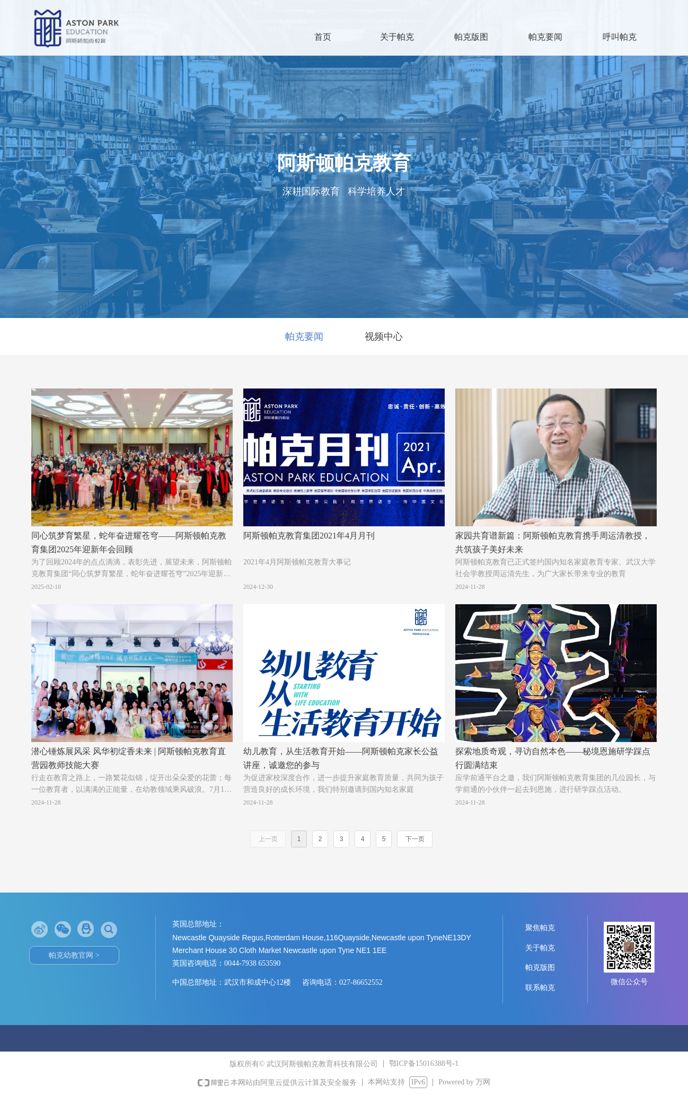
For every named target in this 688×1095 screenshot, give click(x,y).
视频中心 (384, 336)
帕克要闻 (304, 336)
